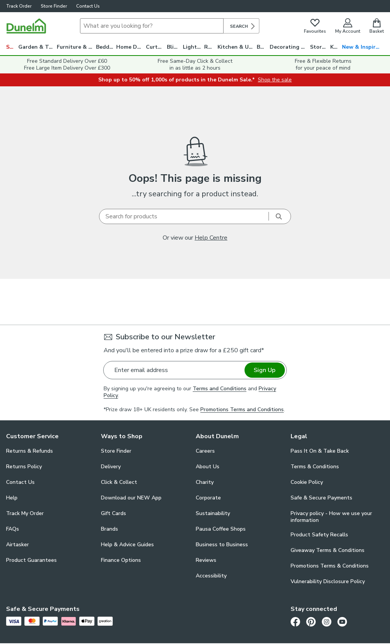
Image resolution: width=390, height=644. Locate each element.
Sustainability (213, 513)
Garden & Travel (37, 47)
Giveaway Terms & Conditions (327, 550)
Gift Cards (113, 513)
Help (12, 497)
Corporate (208, 497)
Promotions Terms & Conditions (330, 565)
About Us (207, 466)
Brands (109, 529)
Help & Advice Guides (127, 544)
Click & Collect (119, 482)
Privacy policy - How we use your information (331, 517)
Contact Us (88, 6)
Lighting (193, 47)
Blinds (175, 47)
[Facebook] (295, 622)
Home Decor (130, 47)
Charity (205, 482)
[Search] (152, 25)
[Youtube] (342, 622)
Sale (12, 47)
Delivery (111, 466)
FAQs (12, 529)
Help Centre (211, 238)
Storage (320, 47)
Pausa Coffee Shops (221, 529)
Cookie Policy (307, 482)
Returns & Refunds (29, 451)
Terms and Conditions (219, 388)
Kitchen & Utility (237, 47)
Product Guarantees (31, 560)
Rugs (210, 47)
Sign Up (264, 370)
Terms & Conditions (315, 466)
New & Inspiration (363, 47)
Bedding (106, 47)
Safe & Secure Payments (321, 497)
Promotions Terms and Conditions (242, 409)
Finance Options (121, 560)
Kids (335, 47)
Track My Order (25, 513)
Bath (263, 47)
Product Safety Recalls (319, 534)
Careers (205, 451)
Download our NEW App (131, 497)
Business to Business (222, 544)
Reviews (206, 560)
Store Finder (54, 6)
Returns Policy (24, 466)
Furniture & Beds (76, 47)
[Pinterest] (311, 622)
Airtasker (17, 544)
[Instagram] (326, 622)
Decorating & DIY (290, 47)
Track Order (19, 6)
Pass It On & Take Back (320, 451)
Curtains (156, 47)
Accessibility (211, 575)
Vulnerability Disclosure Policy (328, 581)
